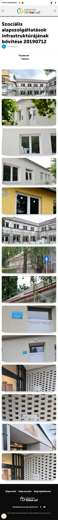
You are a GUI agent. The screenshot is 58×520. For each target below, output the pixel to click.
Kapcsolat (10, 491)
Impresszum (24, 491)
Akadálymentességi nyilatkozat (25, 507)
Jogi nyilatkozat (42, 491)
